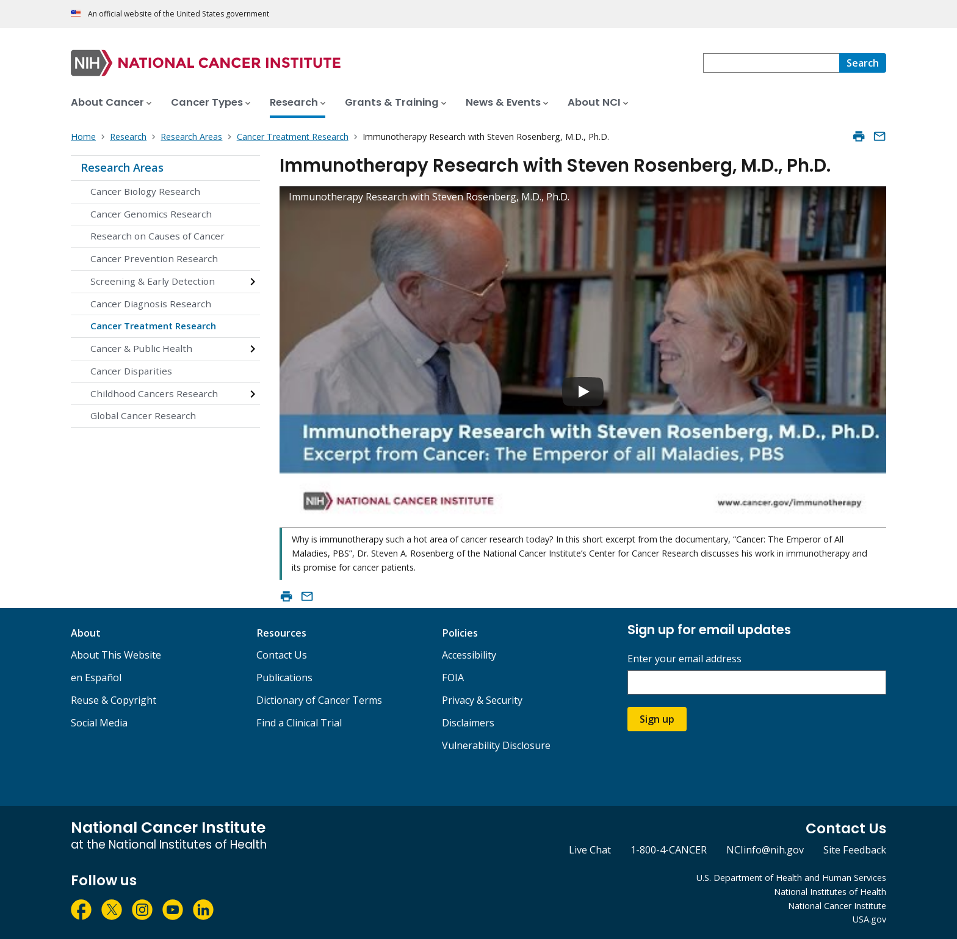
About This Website (116, 655)
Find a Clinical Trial (299, 722)
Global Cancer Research (143, 415)
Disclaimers (468, 722)
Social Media (99, 722)
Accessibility (469, 655)
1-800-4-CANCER (668, 850)
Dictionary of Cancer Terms (319, 700)
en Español (96, 677)
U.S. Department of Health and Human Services (791, 877)
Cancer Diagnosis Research (150, 304)
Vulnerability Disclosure (496, 745)
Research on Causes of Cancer (157, 236)
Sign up (657, 719)
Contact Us (281, 655)
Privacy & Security (482, 700)
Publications (284, 677)
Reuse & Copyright (113, 700)
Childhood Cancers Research (154, 393)
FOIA (453, 677)
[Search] (862, 63)
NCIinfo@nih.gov (765, 850)
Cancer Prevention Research (154, 258)
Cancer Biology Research (145, 191)
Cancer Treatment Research (153, 326)
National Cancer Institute (837, 906)
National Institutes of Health (830, 891)
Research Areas (122, 167)
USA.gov (869, 919)
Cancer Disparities (131, 371)
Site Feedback (854, 850)
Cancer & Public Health (141, 348)
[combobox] (771, 63)
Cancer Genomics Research (151, 214)
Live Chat (590, 850)
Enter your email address (684, 658)
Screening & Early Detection (152, 281)
